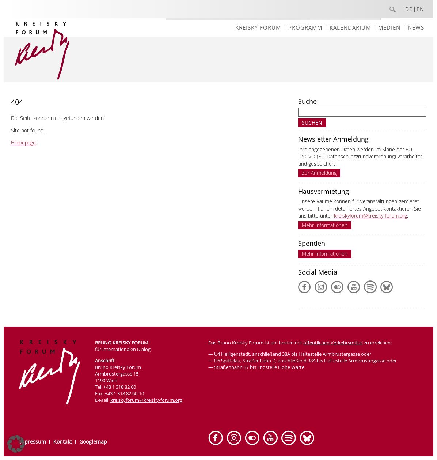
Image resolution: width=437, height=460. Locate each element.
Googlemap (93, 441)
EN (420, 9)
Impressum (32, 441)
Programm (305, 27)
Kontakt (62, 441)
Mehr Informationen (324, 225)
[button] (16, 444)
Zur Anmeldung (319, 172)
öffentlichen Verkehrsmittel (333, 342)
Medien (389, 27)
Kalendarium (350, 27)
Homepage (23, 142)
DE (409, 9)
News (416, 27)
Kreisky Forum (258, 27)
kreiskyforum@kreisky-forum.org (370, 215)
